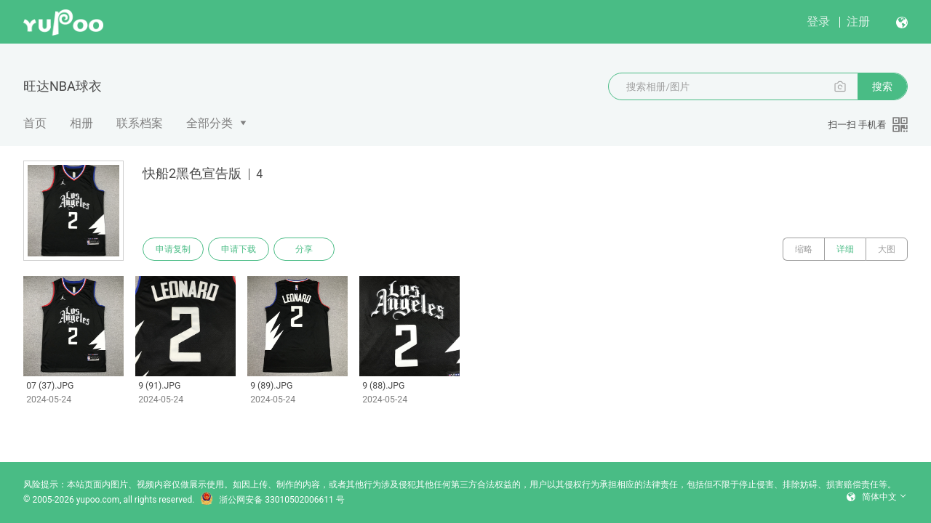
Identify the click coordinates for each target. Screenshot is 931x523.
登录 (818, 21)
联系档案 (139, 123)
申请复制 (173, 249)
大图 (886, 249)
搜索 (882, 86)
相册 (81, 123)
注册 (858, 21)
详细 (845, 249)
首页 (35, 123)
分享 (304, 249)
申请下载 (238, 249)
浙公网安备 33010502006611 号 (272, 500)
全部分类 (209, 123)
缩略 (803, 249)
